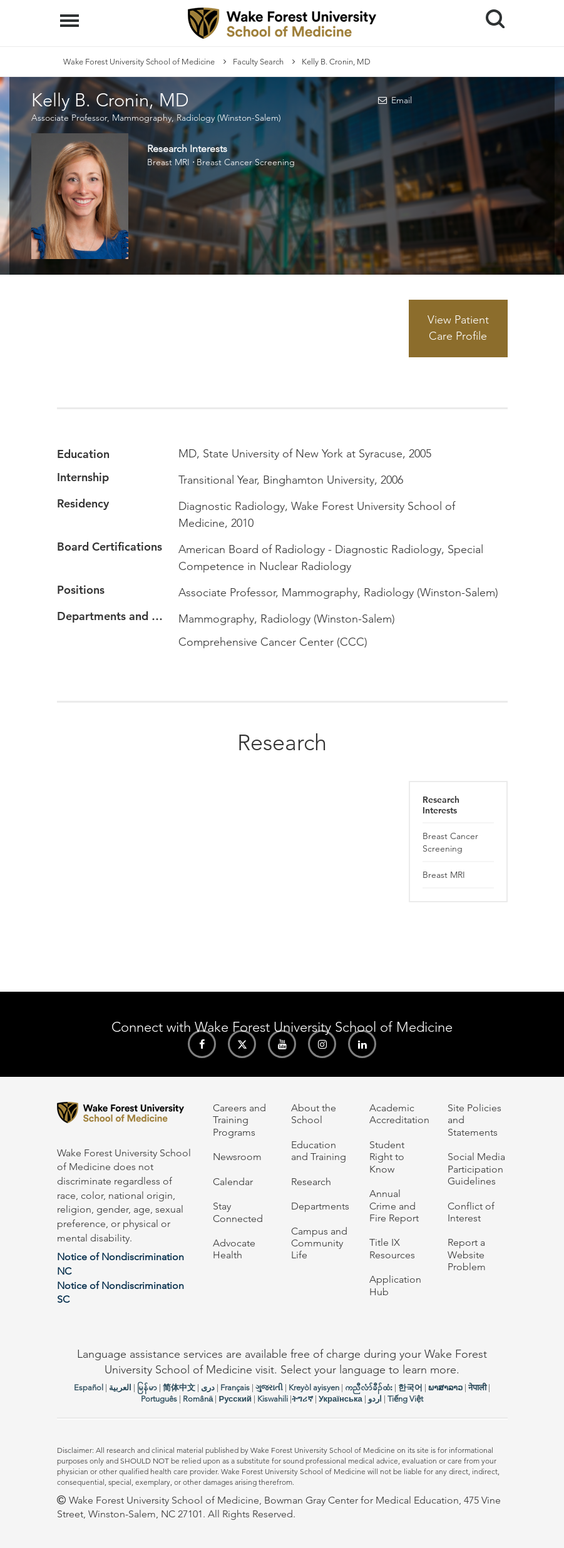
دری (208, 1387)
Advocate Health (234, 1249)
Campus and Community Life (319, 1243)
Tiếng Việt (405, 1398)
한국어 (410, 1387)
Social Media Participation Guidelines (476, 1169)
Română (198, 1398)
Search (490, 14)
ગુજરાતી (269, 1387)
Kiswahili (272, 1398)
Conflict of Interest (471, 1212)
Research (311, 1182)
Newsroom (237, 1157)
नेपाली (477, 1387)
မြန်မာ (147, 1387)
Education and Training (318, 1151)
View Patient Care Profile (458, 328)
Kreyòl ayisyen (314, 1387)
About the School (313, 1114)
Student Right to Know (386, 1157)
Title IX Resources (392, 1248)
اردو (375, 1398)
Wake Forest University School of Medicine (139, 61)
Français (235, 1387)
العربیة (120, 1387)
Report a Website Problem (467, 1254)
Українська (340, 1398)
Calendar (233, 1182)
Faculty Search (258, 61)
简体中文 (179, 1387)
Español (88, 1387)
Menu (71, 14)
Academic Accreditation (399, 1114)
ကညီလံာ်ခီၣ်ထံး (368, 1387)
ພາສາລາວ (445, 1387)
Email (401, 100)
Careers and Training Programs (239, 1120)
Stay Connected (238, 1212)
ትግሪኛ (302, 1398)
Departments (320, 1206)
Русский (235, 1398)
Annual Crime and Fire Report (394, 1206)
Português (159, 1398)
